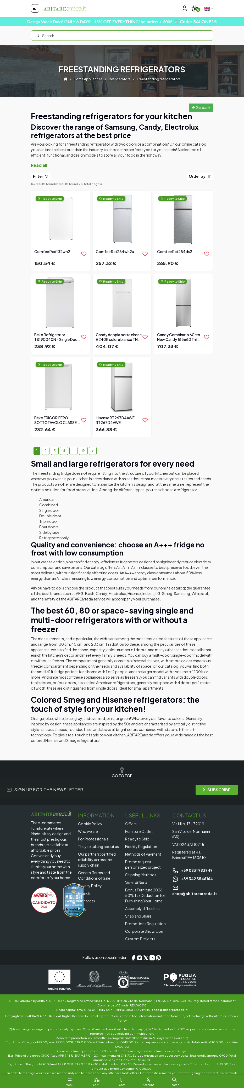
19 (83, 451)
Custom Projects (140, 938)
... (73, 451)
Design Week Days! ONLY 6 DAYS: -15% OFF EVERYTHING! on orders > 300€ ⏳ (122, 21)
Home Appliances (88, 79)
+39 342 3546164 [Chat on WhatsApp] (192, 878)
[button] (174, 1079)
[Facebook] (133, 957)
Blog (82, 908)
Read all (39, 165)
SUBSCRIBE (216, 789)
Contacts (86, 900)
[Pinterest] (158, 957)
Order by (200, 176)
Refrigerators (119, 79)
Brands (84, 893)
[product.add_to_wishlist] (84, 254)
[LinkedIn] (152, 957)
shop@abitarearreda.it (170, 1009)
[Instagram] (139, 957)
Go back (201, 107)
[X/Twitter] (146, 957)
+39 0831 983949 (192, 870)
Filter (40, 176)
